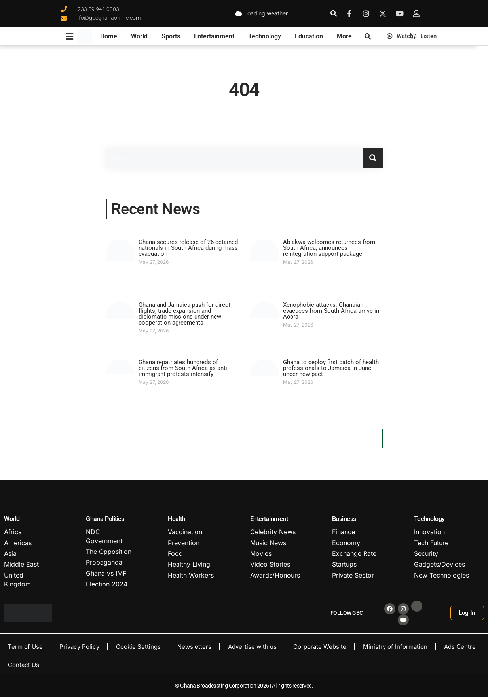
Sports (170, 36)
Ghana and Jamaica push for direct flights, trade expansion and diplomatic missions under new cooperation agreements (184, 313)
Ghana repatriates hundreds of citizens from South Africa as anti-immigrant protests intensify (184, 368)
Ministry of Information (395, 646)
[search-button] (333, 13)
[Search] (373, 158)
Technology (264, 36)
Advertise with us (252, 646)
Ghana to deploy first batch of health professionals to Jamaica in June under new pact (331, 368)
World (139, 36)
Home (108, 36)
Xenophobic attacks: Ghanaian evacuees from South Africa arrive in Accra (331, 310)
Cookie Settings (138, 646)
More (344, 36)
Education (309, 36)
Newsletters (194, 646)
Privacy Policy (79, 646)
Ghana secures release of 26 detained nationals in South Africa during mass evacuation (188, 247)
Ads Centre (460, 646)
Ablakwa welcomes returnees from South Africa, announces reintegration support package (329, 247)
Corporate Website (319, 646)
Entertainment (214, 36)
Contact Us (23, 665)
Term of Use (25, 646)
